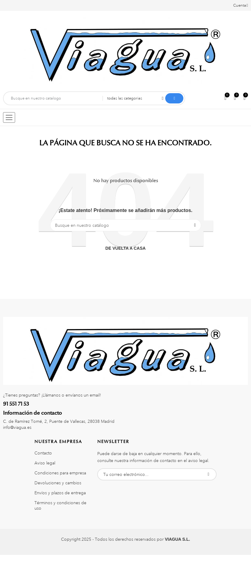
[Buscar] (125, 225)
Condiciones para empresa (60, 473)
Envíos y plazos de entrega (60, 492)
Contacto (43, 453)
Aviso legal (44, 463)
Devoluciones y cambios (57, 483)
